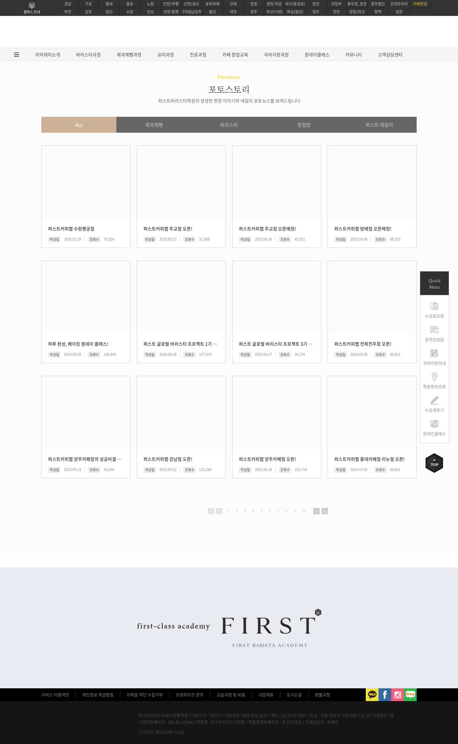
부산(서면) (274, 12)
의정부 (336, 4)
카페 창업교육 (235, 54)
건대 (233, 4)
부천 (67, 12)
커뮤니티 (353, 54)
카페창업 (420, 4)
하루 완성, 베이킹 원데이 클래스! (78, 343)
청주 (315, 12)
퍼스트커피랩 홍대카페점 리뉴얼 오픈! (369, 459)
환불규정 (322, 694)
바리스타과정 (88, 54)
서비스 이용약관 (55, 694)
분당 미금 (274, 4)
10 (304, 511)
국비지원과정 (276, 54)
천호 (253, 4)
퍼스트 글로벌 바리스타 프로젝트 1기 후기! (180, 343)
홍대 (109, 4)
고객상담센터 (390, 54)
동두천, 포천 (357, 4)
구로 (88, 4)
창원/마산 (357, 12)
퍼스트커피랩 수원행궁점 (71, 228)
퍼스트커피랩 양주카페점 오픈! (267, 459)
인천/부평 (171, 4)
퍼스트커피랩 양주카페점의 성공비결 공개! (85, 459)
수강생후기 (434, 410)
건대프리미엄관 (399, 8)
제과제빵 (154, 124)
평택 (377, 12)
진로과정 (198, 54)
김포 (88, 12)
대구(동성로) (295, 4)
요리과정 (165, 54)
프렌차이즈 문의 (190, 694)
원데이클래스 (317, 54)
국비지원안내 (434, 363)
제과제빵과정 (129, 54)
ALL (79, 124)
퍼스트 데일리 (379, 124)
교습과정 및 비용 (231, 694)
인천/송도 (191, 4)
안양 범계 (170, 12)
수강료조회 (434, 316)
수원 (129, 12)
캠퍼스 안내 (32, 12)
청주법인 (378, 4)
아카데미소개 (47, 54)
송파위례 (212, 4)
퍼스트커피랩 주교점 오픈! (167, 228)
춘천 (315, 4)
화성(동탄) (295, 12)
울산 (212, 12)
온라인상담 (434, 339)
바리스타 (229, 124)
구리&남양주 (192, 12)
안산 (150, 12)
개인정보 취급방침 (98, 694)
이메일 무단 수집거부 (145, 694)
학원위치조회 (434, 386)
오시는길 (294, 694)
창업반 (304, 124)
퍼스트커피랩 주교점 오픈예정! (267, 228)
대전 (233, 12)
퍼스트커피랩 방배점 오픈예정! (363, 228)
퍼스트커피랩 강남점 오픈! (167, 459)
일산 (109, 12)
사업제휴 (266, 694)
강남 (67, 4)
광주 (253, 12)
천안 (336, 12)
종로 (129, 4)
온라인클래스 (434, 434)
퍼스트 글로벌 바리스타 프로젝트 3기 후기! (276, 343)
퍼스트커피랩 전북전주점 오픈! (363, 343)
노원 (150, 4)
